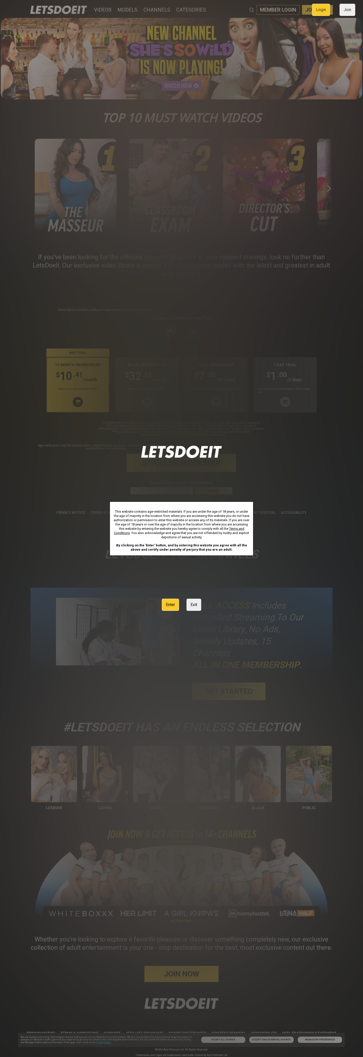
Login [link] (321, 9)
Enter (170, 604)
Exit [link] (194, 604)
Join (347, 9)
